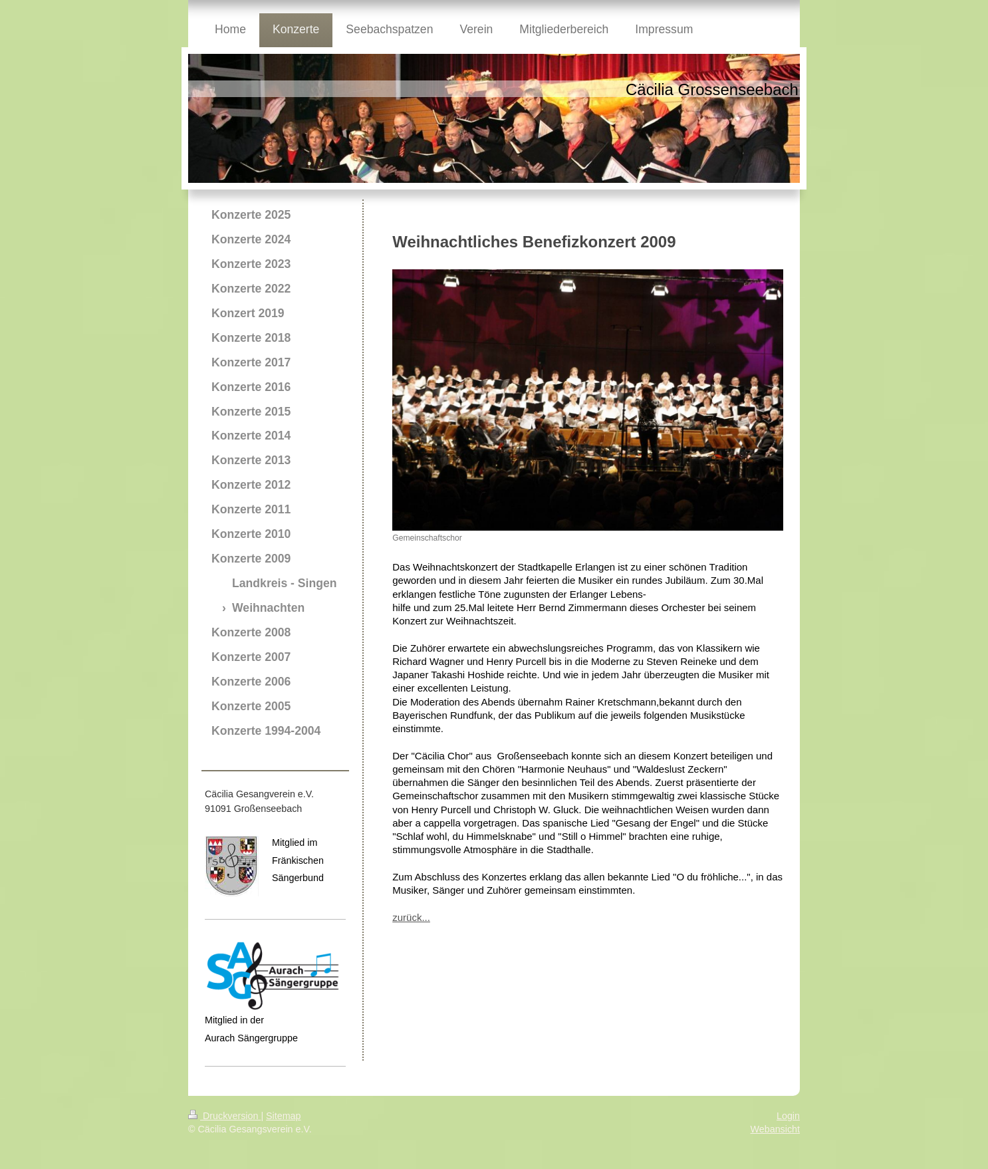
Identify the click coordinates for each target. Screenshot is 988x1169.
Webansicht (775, 1129)
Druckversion (224, 1115)
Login (788, 1115)
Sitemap (283, 1115)
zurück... (411, 917)
